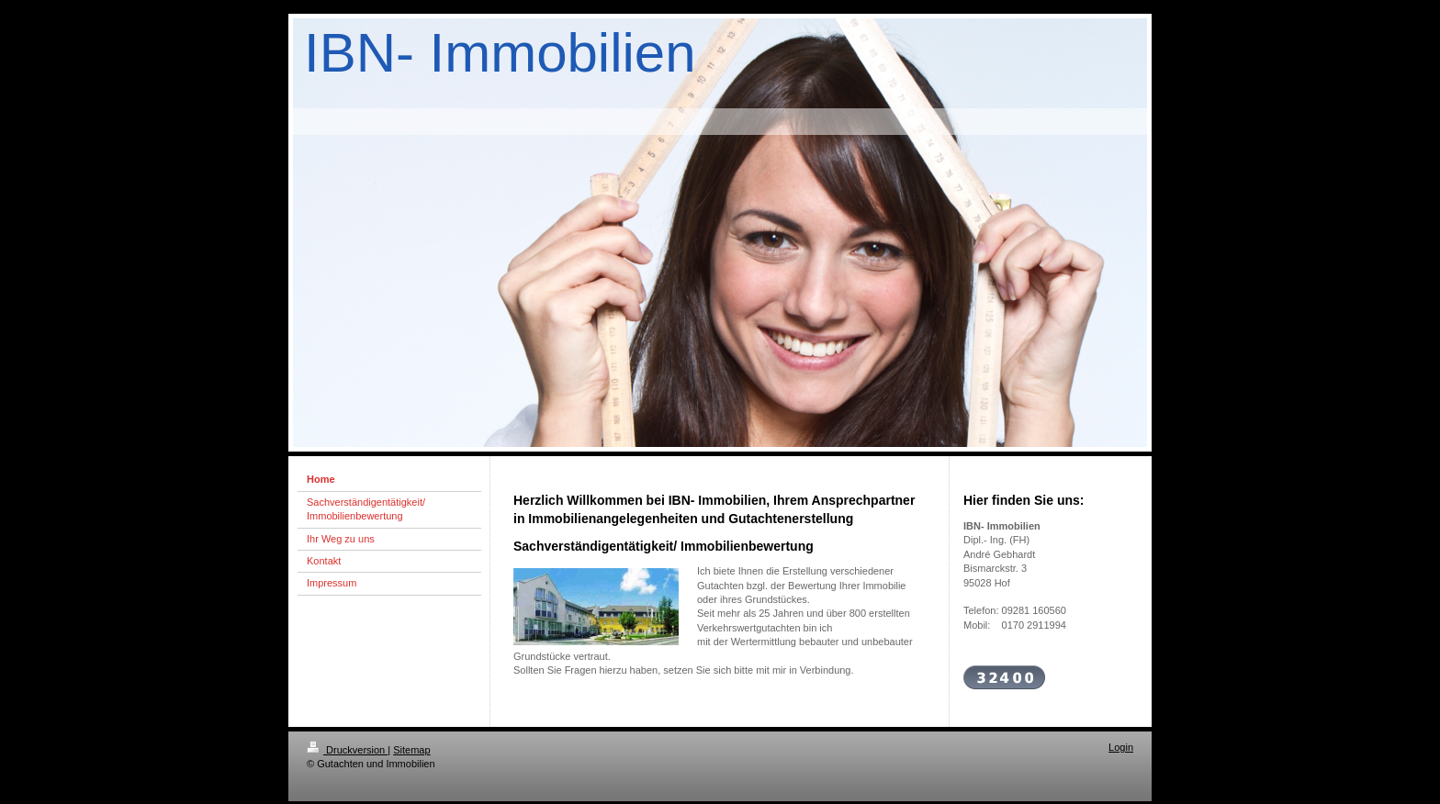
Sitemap (411, 749)
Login (1120, 747)
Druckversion (347, 749)
